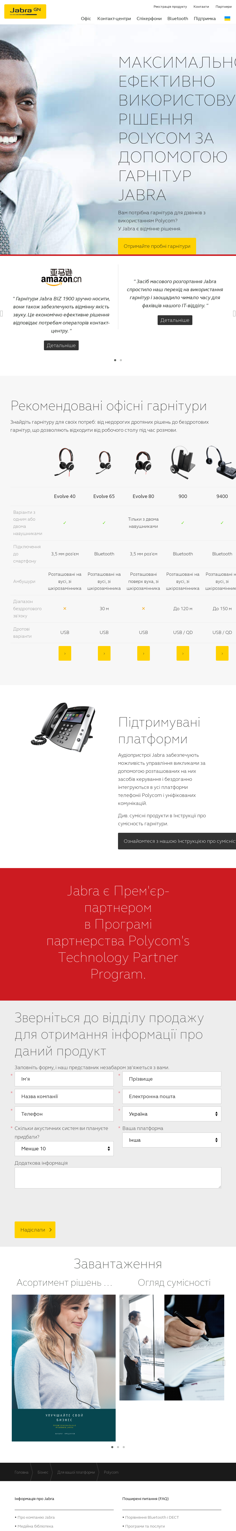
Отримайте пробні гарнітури (157, 245)
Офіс (86, 18)
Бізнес (43, 1471)
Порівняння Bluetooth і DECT (152, 1515)
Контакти (201, 7)
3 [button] (124, 1446)
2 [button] (121, 359)
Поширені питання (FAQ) (145, 1497)
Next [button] (231, 313)
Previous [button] (4, 313)
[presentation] (54, 1203)
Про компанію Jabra (36, 1515)
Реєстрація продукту (170, 7)
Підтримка (205, 18)
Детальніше (61, 344)
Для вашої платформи (76, 1471)
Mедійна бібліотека (35, 1524)
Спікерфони (149, 18)
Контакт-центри (114, 18)
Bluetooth (177, 18)
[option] (61, 309)
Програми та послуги (145, 1524)
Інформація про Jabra (34, 1497)
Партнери (224, 7)
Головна (21, 1471)
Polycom (111, 1471)
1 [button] (115, 359)
